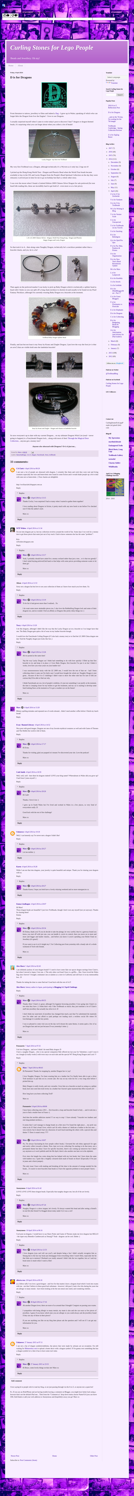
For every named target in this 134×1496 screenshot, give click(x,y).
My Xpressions (114, 438)
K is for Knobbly (116, 278)
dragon (34, 455)
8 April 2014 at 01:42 (34, 1188)
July (112, 180)
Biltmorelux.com (31, 1348)
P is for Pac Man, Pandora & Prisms (116, 248)
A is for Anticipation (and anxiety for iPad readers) (117, 333)
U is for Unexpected (115, 221)
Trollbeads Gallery (116, 455)
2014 (111, 159)
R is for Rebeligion (115, 236)
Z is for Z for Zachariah (115, 195)
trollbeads (52, 455)
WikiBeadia (113, 467)
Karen (18, 867)
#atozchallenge (21, 455)
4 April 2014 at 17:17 (38, 744)
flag (57, 113)
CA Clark (20, 468)
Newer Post (15, 1456)
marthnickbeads (115, 442)
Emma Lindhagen (23, 904)
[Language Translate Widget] (118, 77)
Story (46, 455)
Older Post (94, 1456)
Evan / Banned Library (25, 725)
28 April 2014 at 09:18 (34, 1280)
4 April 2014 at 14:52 (42, 725)
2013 (111, 353)
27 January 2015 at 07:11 (33, 1342)
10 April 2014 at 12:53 (39, 1250)
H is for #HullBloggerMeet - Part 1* (117, 291)
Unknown (20, 832)
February (114, 345)
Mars (25, 498)
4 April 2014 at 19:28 (29, 867)
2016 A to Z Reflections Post (114, 107)
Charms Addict (114, 463)
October (114, 169)
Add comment (16, 1381)
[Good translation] (6, 15)
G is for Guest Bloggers (115, 298)
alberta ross (20, 1280)
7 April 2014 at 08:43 (35, 1068)
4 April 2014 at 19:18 (32, 832)
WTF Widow (21, 528)
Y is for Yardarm (116, 200)
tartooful (112, 459)
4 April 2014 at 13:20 (29, 625)
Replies (21, 493)
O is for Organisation (115, 255)
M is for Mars (115, 269)
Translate (112, 83)
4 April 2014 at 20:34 (38, 928)
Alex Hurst (20, 966)
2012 (111, 356)
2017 (111, 148)
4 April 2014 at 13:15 (38, 498)
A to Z (29, 455)
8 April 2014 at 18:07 (38, 1140)
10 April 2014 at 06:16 (34, 1230)
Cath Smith (20, 772)
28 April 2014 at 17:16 (39, 1302)
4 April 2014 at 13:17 (38, 555)
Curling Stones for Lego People (51, 47)
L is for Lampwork (115, 274)
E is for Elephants (116, 310)
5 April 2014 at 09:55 (38, 1000)
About (20, 65)
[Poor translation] (14, 15)
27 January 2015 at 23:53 (40, 1364)
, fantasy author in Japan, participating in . (46, 987)
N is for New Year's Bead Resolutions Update (115, 262)
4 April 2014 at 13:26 (38, 652)
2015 (111, 155)
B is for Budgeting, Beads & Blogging (115, 323)
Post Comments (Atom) (28, 1460)
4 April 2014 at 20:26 (38, 791)
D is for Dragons (114, 112)
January (114, 348)
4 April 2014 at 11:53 (29, 583)
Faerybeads (40, 455)
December (115, 162)
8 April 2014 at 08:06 (39, 1106)
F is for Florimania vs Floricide (116, 304)
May (112, 187)
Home (10, 65)
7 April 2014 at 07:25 (33, 1046)
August (113, 177)
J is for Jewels (115, 282)
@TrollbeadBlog (112, 374)
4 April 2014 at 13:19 (38, 600)
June (112, 184)
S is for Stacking (116, 231)
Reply (18, 488)
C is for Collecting (117, 317)
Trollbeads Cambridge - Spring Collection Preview (115, 128)
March (113, 341)
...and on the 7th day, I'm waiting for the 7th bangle (115, 119)
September (115, 173)
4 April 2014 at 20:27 (38, 849)
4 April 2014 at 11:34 (34, 528)
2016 (111, 152)
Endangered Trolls (116, 446)
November (115, 166)
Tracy (18, 625)
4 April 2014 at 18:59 (33, 772)
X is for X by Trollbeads (115, 204)
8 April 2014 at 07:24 (38, 1205)
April (113, 191)
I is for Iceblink (115, 285)
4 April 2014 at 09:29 (32, 468)
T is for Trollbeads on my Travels (117, 227)
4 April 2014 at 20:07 (38, 904)
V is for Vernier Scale (115, 215)
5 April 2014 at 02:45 (33, 966)
